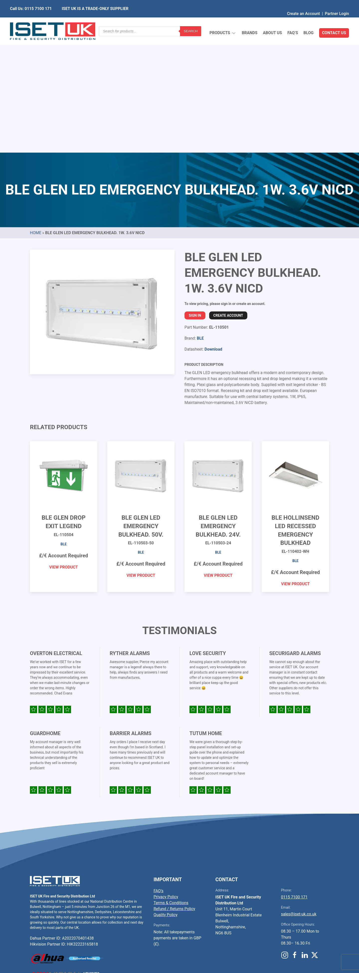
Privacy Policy (166, 779)
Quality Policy (166, 797)
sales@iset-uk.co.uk (298, 796)
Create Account (228, 198)
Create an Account (303, 3)
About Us (272, 21)
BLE (200, 220)
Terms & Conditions (171, 785)
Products (222, 21)
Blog (308, 21)
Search (191, 21)
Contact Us (334, 21)
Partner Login (337, 3)
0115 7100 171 (294, 779)
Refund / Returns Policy (174, 791)
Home (35, 115)
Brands (250, 21)
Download (213, 231)
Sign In (195, 198)
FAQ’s (292, 21)
